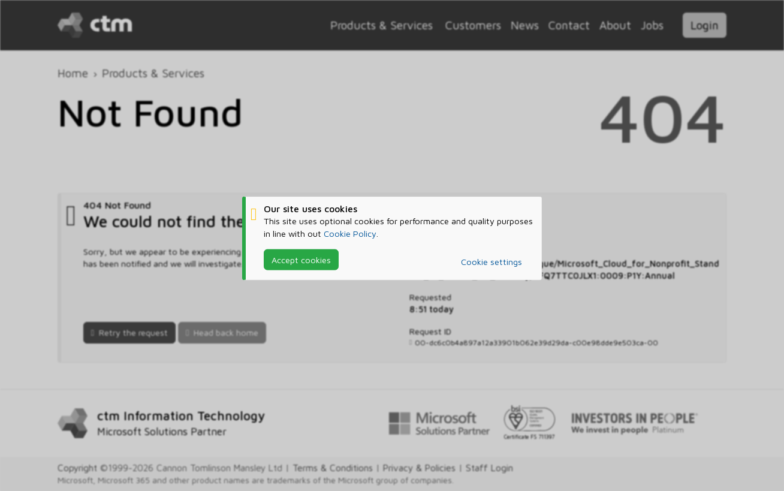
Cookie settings (491, 262)
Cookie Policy (350, 233)
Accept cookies (301, 259)
